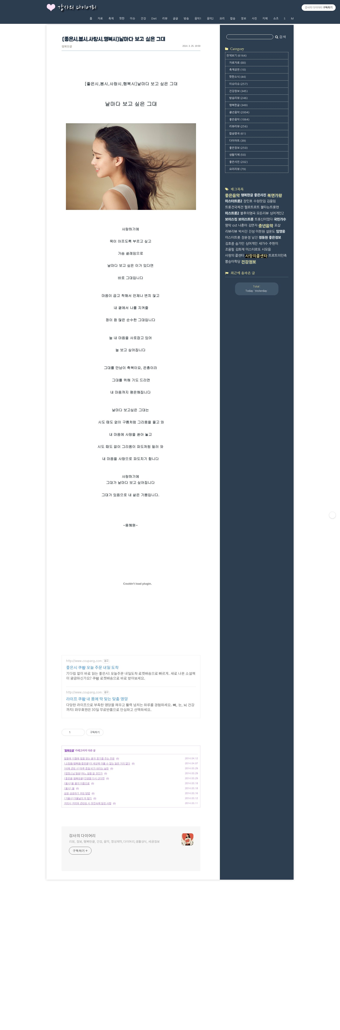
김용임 (271, 201)
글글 (175, 18)
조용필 (229, 249)
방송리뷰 (238, 98)
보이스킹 (231, 219)
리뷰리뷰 (238, 126)
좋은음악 (239, 119)
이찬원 (260, 231)
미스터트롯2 (233, 201)
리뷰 (164, 18)
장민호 (247, 201)
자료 (100, 18)
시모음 (266, 249)
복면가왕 (274, 196)
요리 (222, 18)
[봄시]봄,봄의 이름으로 (77, 856)
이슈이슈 (238, 84)
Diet (154, 18)
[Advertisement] (131, 681)
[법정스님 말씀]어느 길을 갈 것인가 (83, 846)
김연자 (252, 225)
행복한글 (67, 46)
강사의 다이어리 (77, 8)
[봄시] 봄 (69, 861)
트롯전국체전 (234, 207)
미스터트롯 (232, 237)
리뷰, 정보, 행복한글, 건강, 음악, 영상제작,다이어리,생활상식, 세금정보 (114, 914)
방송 (186, 18)
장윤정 (245, 237)
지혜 (265, 18)
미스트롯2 (232, 213)
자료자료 (237, 62)
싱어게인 (251, 243)
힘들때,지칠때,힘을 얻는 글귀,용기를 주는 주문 (89, 831)
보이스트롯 (245, 219)
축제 (111, 18)
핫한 (121, 18)
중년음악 (239, 112)
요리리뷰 (237, 169)
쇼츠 (275, 18)
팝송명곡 (237, 133)
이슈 (132, 18)
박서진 (242, 231)
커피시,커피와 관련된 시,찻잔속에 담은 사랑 (87, 875)
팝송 (232, 18)
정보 (243, 18)
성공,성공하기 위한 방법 (77, 866)
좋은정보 (238, 147)
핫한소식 (237, 76)
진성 (251, 231)
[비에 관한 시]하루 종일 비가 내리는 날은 (86, 841)
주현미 (273, 243)
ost (234, 225)
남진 (255, 237)
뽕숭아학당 (232, 261)
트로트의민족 (277, 255)
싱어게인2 (277, 213)
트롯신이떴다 (264, 219)
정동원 (263, 237)
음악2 (210, 18)
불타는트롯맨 (270, 207)
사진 (254, 18)
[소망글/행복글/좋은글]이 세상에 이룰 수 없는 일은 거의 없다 (97, 836)
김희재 (239, 249)
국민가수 (280, 219)
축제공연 (237, 69)
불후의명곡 (247, 213)
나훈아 (242, 225)
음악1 (198, 18)
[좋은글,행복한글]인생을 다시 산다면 (84, 851)
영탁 (228, 225)
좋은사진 (238, 162)
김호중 (229, 243)
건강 (143, 18)
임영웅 (280, 231)
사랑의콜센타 (256, 256)
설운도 (270, 231)
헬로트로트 (252, 207)
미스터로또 (253, 249)
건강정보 (238, 91)
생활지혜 (237, 154)
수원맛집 (259, 201)
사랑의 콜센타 (234, 255)
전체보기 (236, 55)
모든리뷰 (263, 213)
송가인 (239, 243)
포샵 (277, 225)
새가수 (263, 243)
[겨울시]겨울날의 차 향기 (78, 870)
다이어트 (237, 140)
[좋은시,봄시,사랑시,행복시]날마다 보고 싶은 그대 (113, 39)
